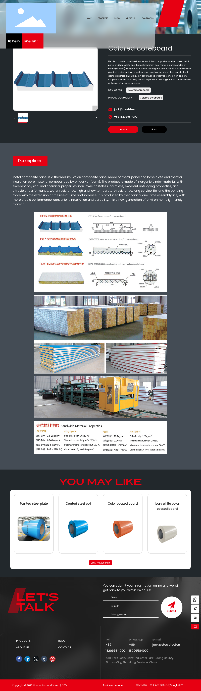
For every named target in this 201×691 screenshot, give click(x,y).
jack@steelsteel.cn (126, 109)
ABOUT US (22, 647)
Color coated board (123, 503)
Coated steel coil (78, 503)
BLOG (61, 641)
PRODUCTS (23, 641)
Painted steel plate (34, 503)
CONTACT (64, 647)
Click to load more (100, 562)
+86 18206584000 (125, 117)
